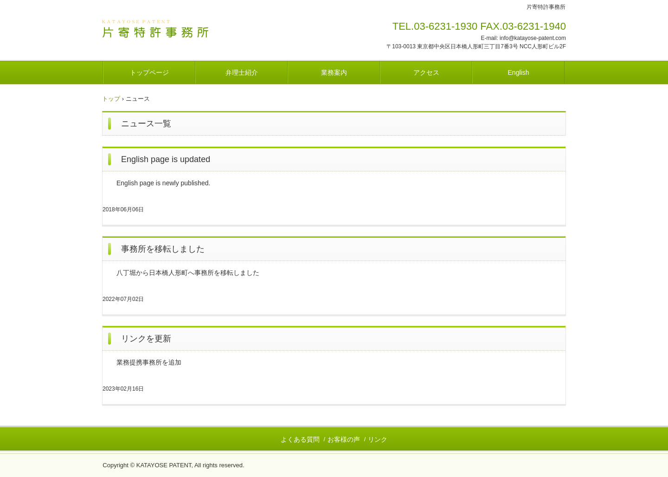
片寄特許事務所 (166, 29)
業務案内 (334, 72)
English (518, 72)
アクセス (426, 72)
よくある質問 (300, 439)
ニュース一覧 (146, 123)
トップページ (149, 72)
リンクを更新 (146, 338)
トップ (111, 98)
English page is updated (165, 159)
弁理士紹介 (241, 72)
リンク (377, 439)
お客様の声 (344, 439)
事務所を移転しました (163, 249)
